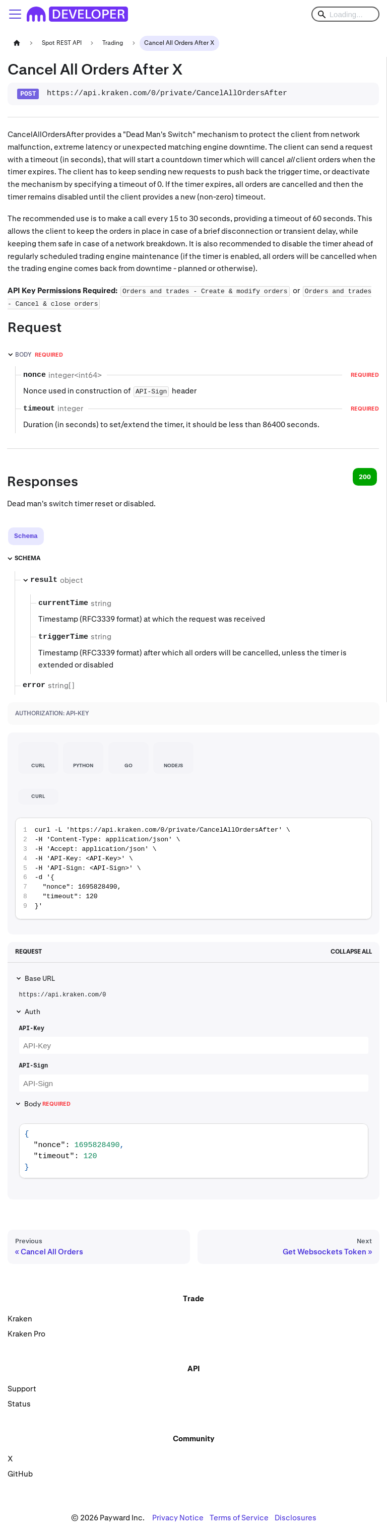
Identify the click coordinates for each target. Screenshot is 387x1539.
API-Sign (33, 1065)
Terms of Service (239, 1517)
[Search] (345, 14)
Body (47, 1103)
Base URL (40, 978)
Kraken (20, 1318)
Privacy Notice (178, 1517)
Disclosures (295, 1517)
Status (19, 1404)
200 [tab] (365, 477)
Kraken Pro (26, 1334)
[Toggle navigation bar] (15, 14)
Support (22, 1388)
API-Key (31, 1028)
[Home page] (17, 43)
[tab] (26, 536)
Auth (32, 1011)
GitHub (20, 1474)
